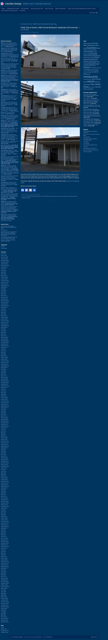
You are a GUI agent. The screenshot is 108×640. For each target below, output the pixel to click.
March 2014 (4, 496)
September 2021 (5, 345)
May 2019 (3, 392)
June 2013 (3, 511)
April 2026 (3, 253)
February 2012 (4, 538)
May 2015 (3, 473)
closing (2, 246)
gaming (60, 196)
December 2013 (5, 501)
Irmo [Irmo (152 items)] (94, 67)
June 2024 (3, 290)
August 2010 (4, 568)
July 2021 (3, 349)
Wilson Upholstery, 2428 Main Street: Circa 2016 (8, 240)
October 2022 (4, 324)
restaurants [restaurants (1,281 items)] (90, 76)
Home (3, 8)
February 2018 (4, 417)
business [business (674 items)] (92, 47)
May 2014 (3, 493)
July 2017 (3, 429)
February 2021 (4, 357)
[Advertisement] (54, 18)
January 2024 (4, 299)
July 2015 (3, 469)
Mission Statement (60, 8)
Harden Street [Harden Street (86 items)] (92, 65)
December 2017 (5, 421)
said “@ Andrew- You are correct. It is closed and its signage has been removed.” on (9, 60)
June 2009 (3, 591)
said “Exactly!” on (9, 146)
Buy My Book (25, 8)
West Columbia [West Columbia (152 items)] (88, 89)
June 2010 (3, 571)
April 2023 (3, 314)
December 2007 (5, 621)
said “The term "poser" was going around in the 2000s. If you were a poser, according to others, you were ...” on (9, 85)
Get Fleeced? (4, 230)
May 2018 (3, 412)
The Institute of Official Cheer (90, 145)
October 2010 (4, 565)
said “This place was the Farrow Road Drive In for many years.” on (9, 203)
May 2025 (3, 272)
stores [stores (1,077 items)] (91, 81)
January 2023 (4, 319)
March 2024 (4, 295)
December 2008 (5, 601)
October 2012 (4, 524)
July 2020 (3, 369)
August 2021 (4, 347)
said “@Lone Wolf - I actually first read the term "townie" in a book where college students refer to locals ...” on (9, 109)
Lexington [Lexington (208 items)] (87, 70)
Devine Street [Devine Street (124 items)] (87, 55)
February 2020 (4, 377)
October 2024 (4, 283)
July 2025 (3, 268)
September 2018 (5, 406)
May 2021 (3, 352)
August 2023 (4, 307)
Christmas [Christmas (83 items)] (89, 50)
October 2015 (4, 464)
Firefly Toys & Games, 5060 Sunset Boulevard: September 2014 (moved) (49, 28)
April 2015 (3, 474)
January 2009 (4, 600)
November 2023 (5, 302)
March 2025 (4, 275)
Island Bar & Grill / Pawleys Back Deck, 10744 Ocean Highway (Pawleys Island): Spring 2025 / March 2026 (9, 233)
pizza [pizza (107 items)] (88, 74)
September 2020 (5, 365)
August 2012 (4, 528)
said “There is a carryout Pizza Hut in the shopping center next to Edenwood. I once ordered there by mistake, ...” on (10, 168)
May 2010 (3, 573)
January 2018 (4, 419)
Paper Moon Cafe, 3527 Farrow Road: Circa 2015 (91, 112)
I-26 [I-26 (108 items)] (92, 67)
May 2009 (3, 593)
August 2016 (4, 447)
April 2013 (3, 514)
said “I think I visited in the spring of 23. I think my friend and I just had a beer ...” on (9, 123)
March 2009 (4, 596)
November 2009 (5, 583)
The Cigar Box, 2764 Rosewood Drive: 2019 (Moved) (91, 119)
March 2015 (4, 476)
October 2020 (4, 364)
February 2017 (4, 437)
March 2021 (4, 355)
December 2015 (5, 461)
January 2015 (4, 479)
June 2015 (3, 471)
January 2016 (4, 459)
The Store (22, 10)
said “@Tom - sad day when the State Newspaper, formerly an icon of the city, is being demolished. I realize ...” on (9, 153)
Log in (2, 627)
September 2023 (5, 305)
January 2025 (4, 278)
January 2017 (4, 439)
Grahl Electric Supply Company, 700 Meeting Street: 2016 (92, 122)
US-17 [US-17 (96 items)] (93, 87)
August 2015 (4, 467)
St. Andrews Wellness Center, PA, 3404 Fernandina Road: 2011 (9, 237)
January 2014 (4, 499)
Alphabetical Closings (13, 8)
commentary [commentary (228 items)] (88, 52)
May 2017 (3, 432)
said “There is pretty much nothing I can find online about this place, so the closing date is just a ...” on (9, 190)
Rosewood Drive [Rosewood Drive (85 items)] (87, 79)
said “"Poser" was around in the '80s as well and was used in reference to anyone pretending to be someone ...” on (9, 72)
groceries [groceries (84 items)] (98, 63)
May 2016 (3, 452)
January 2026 (4, 258)
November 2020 (5, 362)
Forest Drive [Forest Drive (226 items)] (93, 59)
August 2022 (4, 327)
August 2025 (4, 267)
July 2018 (3, 409)
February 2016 (4, 457)
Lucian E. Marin (37, 637)
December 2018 (5, 401)
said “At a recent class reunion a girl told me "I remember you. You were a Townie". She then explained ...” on (9, 98)
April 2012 (3, 534)
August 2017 (4, 427)
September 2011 (5, 546)
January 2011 (4, 559)
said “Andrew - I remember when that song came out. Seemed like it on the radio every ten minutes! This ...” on (10, 55)
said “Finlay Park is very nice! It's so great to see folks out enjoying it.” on (10, 173)
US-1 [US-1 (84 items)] (90, 87)
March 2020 (4, 375)
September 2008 (5, 606)
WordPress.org (4, 632)
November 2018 (5, 402)
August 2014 (4, 488)
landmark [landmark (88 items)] (98, 67)
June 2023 (3, 310)
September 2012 (5, 526)
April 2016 (3, 454)
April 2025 (3, 273)
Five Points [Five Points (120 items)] (90, 57)
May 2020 (3, 372)
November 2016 (5, 442)
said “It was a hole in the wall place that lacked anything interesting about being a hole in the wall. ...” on (9, 160)
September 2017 (5, 426)
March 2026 (4, 255)
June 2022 (3, 330)
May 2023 (3, 312)
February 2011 (4, 558)
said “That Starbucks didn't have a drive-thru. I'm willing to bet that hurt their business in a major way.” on (9, 50)
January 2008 (4, 620)
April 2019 (3, 394)
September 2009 (5, 586)
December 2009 (5, 581)
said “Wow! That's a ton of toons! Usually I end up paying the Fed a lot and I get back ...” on (9, 104)
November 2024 (5, 282)
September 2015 (5, 466)
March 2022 (4, 335)
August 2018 (4, 407)
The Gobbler (86, 143)
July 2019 (3, 389)
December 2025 (5, 260)
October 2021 (4, 344)
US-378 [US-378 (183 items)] (98, 87)
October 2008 (4, 605)
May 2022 (3, 332)
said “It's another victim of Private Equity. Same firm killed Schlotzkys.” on (9, 217)
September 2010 (5, 566)
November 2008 (5, 603)
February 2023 (4, 317)
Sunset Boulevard (26, 197)
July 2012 (3, 529)
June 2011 (3, 551)
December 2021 (5, 340)
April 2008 (3, 615)
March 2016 (4, 456)
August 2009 (4, 588)
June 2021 (3, 350)
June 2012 (3, 531)
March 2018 (4, 416)
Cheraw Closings (87, 151)
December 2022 (5, 320)
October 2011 (4, 544)
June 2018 (3, 411)
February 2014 (4, 498)
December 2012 (5, 521)
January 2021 (4, 359)
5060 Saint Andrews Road (34, 196)
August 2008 (4, 608)
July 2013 (3, 509)
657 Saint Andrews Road (47, 196)
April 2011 (3, 554)
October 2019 (4, 384)
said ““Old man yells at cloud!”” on (8, 113)
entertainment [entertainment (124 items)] (96, 55)
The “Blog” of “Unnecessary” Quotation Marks (90, 139)
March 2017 (4, 436)
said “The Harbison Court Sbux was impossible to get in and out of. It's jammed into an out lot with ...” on (9, 44)
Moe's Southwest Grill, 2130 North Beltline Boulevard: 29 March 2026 (91, 115)
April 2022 (3, 334)
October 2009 (4, 585)
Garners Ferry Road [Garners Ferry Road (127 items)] (89, 61)
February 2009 (4, 598)
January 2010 (4, 580)
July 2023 (3, 309)
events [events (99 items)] (85, 57)
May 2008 (3, 613)
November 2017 (5, 422)
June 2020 (3, 370)
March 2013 (4, 516)
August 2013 (4, 508)
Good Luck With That (37, 8)
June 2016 (3, 451)
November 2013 (5, 503)
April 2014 (3, 494)
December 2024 (5, 280)
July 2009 (3, 590)
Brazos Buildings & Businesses (90, 150)
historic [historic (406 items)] (86, 67)
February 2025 (4, 277)
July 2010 (3, 570)
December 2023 (5, 300)
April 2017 (3, 434)
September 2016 (5, 446)
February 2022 (4, 337)
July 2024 (3, 288)
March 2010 (4, 576)
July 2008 (3, 610)
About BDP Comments (6, 220)
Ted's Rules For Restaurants (9, 10)
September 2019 (5, 386)
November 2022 (5, 322)
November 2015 (5, 462)
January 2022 (4, 339)
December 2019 (5, 381)
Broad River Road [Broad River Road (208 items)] (90, 44)
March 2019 (4, 396)
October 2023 (4, 304)
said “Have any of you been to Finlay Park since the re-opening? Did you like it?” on (9, 184)
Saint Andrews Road (72, 196)
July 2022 (3, 329)
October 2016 (4, 444)
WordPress (49, 637)
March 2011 (4, 556)
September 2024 (5, 285)
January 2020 (4, 379)
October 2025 (4, 263)
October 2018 (4, 404)
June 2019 (3, 391)
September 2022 (5, 325)
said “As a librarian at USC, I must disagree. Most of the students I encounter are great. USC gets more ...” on (9, 117)
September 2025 (5, 265)
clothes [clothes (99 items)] (94, 50)
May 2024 (3, 292)
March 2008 (4, 616)
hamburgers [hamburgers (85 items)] (86, 64)
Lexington (64, 196)
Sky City (85, 146)
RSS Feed (92, 12)
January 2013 (4, 519)
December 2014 (5, 481)
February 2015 (4, 478)
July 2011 (3, 549)
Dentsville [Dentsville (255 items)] (93, 54)
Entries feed (4, 629)
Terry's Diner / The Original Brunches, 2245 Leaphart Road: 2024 (8, 227)
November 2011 (5, 543)
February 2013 (4, 518)
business (55, 196)
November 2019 (5, 382)
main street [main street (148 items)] (94, 70)
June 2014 (3, 491)
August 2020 (4, 367)
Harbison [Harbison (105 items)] (92, 64)
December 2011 (5, 541)
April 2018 (3, 414)
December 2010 (5, 561)
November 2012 (5, 523)
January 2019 (4, 399)
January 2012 (4, 539)
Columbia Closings (13, 3)
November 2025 (5, 262)
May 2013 (3, 513)
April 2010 (3, 575)
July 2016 (3, 449)
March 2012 (4, 536)
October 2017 (4, 424)
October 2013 (4, 504)
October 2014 (4, 484)
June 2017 (3, 431)
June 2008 (3, 611)
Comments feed (5, 630)
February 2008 (4, 618)
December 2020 (5, 360)
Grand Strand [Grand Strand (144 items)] (91, 63)
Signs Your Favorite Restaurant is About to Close (81, 8)
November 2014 (5, 483)
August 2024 (4, 287)
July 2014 (3, 489)
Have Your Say (49, 8)
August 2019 (4, 387)
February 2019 (4, 397)
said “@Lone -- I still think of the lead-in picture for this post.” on (9, 142)
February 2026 (4, 257)
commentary (4, 248)
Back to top (94, 637)
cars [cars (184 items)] (98, 48)
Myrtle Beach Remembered (90, 148)
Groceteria (85, 141)
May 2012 (3, 533)
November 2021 (5, 342)
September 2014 (5, 486)
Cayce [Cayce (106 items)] (85, 50)
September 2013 (5, 506)
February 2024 (4, 297)
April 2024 (3, 294)
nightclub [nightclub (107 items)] (90, 72)
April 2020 (3, 374)
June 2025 (3, 270)
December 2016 (5, 441)
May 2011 (3, 553)
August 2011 (4, 548)
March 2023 (4, 315)
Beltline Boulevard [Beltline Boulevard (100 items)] (88, 43)
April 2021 (3, 354)
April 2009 (3, 595)
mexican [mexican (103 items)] (85, 72)
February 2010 (4, 578)
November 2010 (5, 563)
